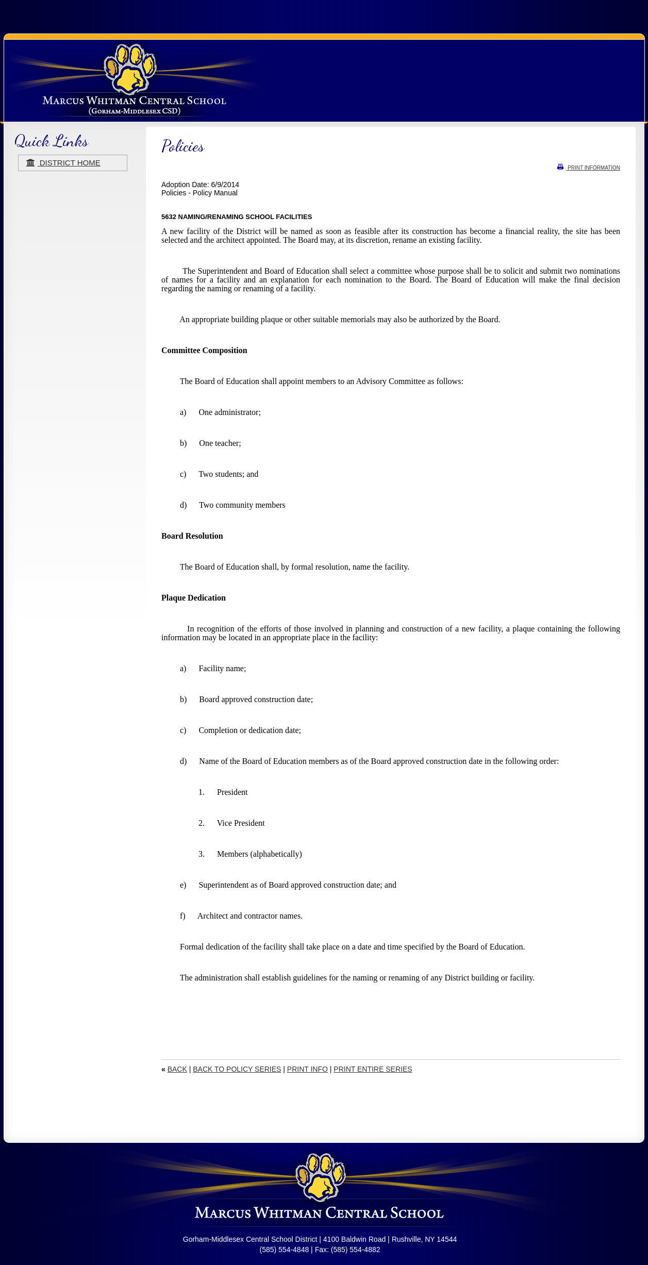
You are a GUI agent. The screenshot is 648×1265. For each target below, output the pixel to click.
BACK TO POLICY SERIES (237, 1069)
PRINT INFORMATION (588, 168)
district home (63, 162)
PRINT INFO (307, 1069)
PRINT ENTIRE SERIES (373, 1069)
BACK (177, 1069)
